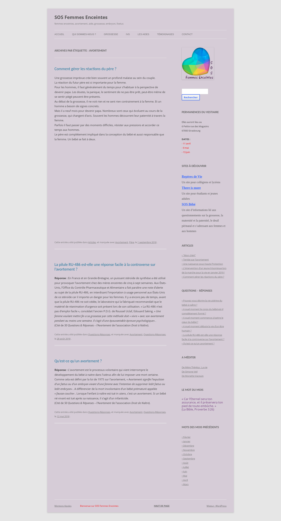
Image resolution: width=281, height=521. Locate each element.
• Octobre (187, 454)
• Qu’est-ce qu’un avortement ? (198, 343)
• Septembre (188, 458)
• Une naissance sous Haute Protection (202, 264)
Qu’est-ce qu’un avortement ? (78, 361)
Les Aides (143, 34)
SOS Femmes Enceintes (81, 17)
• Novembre (188, 450)
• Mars (185, 484)
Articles (92, 242)
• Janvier (186, 441)
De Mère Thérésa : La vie (194, 367)
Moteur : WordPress (217, 505)
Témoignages (165, 34)
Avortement (121, 242)
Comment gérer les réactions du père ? (85, 68)
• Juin (184, 471)
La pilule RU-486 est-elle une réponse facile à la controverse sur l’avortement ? (104, 267)
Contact (187, 34)
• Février (186, 437)
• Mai (184, 475)
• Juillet (185, 467)
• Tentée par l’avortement (195, 259)
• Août (185, 462)
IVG (128, 34)
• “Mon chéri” (189, 255)
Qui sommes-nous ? (84, 34)
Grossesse (111, 34)
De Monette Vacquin (193, 376)
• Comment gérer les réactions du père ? (203, 276)
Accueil (59, 34)
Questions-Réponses (99, 334)
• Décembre (188, 445)
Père (131, 242)
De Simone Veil (189, 371)
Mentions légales (63, 505)
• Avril (185, 480)
